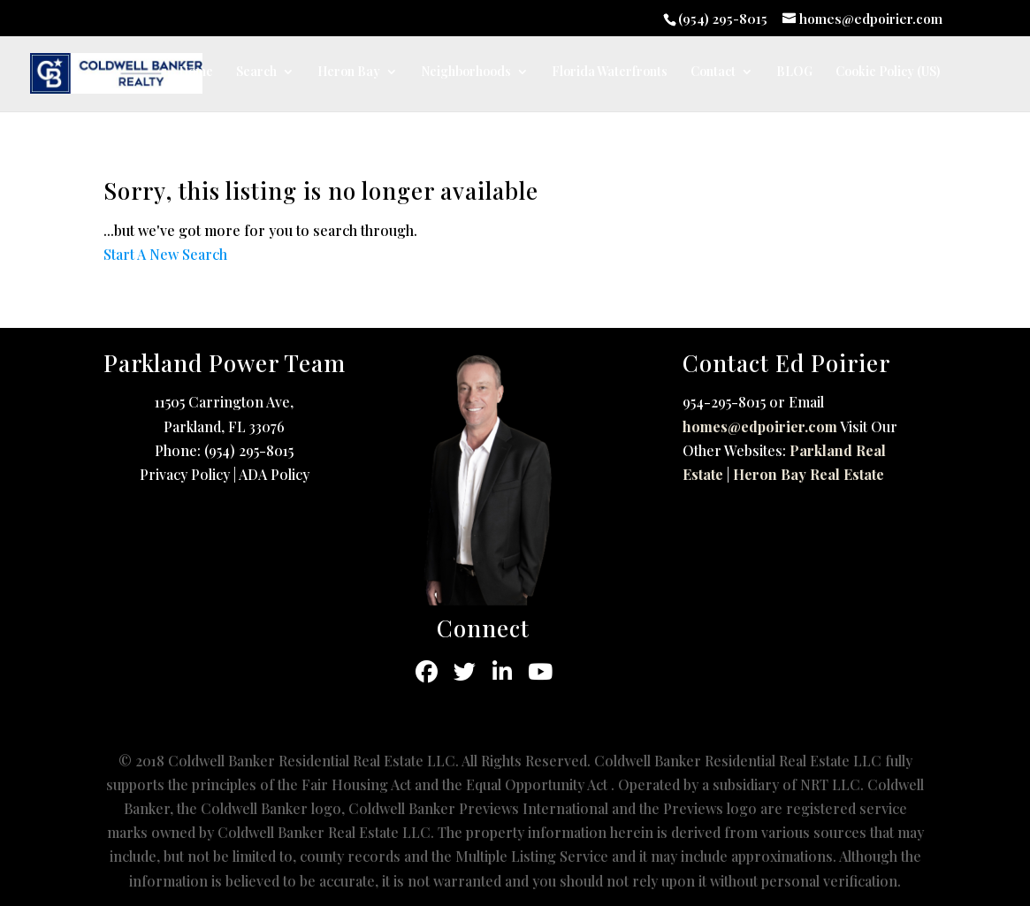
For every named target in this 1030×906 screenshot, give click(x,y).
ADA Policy (274, 474)
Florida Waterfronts (610, 72)
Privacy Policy (185, 474)
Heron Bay (348, 72)
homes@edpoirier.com (760, 426)
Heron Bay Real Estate (808, 474)
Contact (713, 72)
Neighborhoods (466, 72)
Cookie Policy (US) (887, 72)
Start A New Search (165, 254)
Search (256, 72)
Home (196, 72)
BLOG (794, 72)
